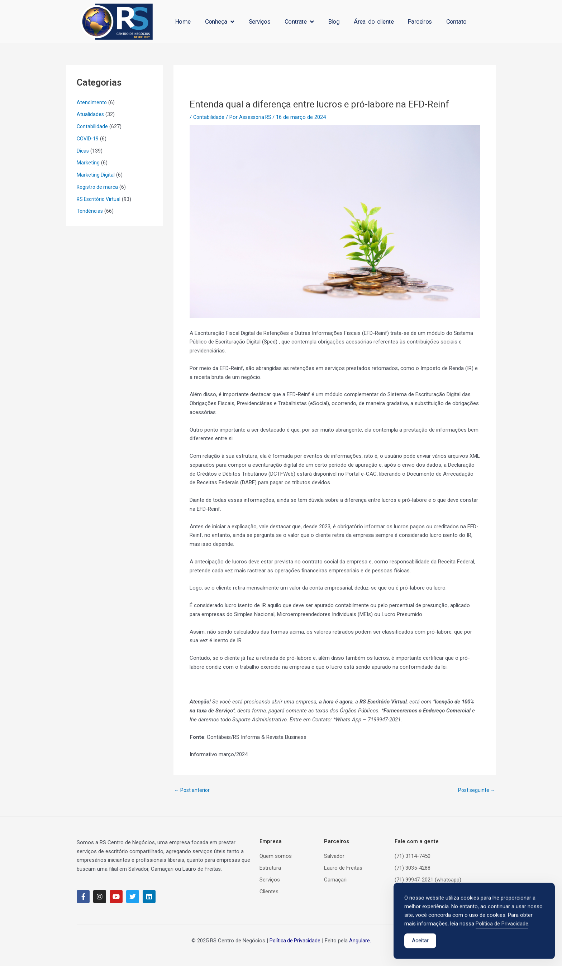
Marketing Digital (96, 175)
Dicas (83, 151)
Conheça (219, 21)
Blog (334, 21)
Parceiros (420, 21)
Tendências (90, 211)
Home (183, 21)
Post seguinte (475, 790)
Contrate (299, 21)
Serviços (259, 21)
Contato (456, 21)
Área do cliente (374, 21)
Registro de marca (98, 187)
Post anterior (193, 790)
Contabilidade (93, 126)
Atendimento (92, 102)
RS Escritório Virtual (100, 199)
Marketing (88, 162)
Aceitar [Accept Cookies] (420, 943)
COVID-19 (88, 138)
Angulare (360, 940)
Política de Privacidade (294, 940)
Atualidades (90, 114)
